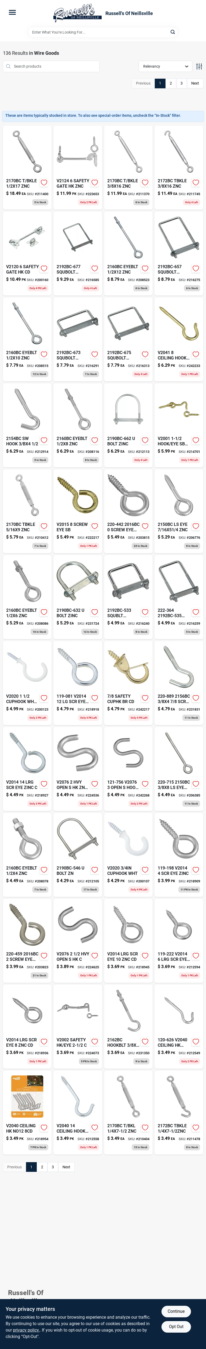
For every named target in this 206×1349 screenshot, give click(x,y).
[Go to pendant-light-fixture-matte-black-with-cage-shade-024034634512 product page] (128, 769)
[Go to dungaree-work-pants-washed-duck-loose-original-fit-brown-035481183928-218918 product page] (77, 683)
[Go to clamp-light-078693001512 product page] (128, 1113)
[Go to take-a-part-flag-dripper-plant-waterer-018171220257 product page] (178, 168)
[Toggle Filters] (199, 66)
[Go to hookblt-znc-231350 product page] (128, 1027)
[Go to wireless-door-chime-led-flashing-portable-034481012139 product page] (128, 855)
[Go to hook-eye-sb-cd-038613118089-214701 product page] (178, 425)
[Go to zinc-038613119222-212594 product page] (178, 941)
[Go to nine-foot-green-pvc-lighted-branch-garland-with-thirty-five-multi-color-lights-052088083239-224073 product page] (77, 1027)
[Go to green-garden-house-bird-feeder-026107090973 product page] (27, 254)
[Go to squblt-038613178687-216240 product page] (128, 597)
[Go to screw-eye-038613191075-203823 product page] (27, 941)
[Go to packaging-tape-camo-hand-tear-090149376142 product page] (77, 339)
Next (195, 83)
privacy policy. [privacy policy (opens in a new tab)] (26, 1330)
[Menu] (12, 12)
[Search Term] (103, 32)
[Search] (173, 31)
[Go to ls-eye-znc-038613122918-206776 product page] (178, 511)
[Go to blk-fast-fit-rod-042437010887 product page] (77, 769)
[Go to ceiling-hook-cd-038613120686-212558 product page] (77, 1113)
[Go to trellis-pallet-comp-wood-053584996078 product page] (178, 597)
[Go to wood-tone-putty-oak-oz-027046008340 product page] (77, 425)
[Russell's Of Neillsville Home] (77, 13)
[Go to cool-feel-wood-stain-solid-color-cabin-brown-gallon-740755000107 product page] (128, 339)
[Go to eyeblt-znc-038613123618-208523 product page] (128, 254)
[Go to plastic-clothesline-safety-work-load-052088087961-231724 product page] (77, 597)
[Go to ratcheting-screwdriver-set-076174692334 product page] (27, 168)
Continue (176, 1311)
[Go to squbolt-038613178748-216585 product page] (77, 254)
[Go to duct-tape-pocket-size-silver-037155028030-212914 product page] (27, 425)
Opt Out (176, 1326)
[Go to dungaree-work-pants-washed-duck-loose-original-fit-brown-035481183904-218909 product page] (178, 855)
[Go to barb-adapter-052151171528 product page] (27, 855)
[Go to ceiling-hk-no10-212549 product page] (178, 1027)
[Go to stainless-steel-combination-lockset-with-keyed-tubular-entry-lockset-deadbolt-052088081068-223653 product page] (77, 168)
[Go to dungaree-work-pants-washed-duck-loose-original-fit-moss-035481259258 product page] (27, 1027)
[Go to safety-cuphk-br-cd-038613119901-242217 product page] (128, 683)
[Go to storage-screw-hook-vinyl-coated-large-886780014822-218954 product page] (27, 1113)
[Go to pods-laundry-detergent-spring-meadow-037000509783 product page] (128, 168)
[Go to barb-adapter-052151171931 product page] (27, 597)
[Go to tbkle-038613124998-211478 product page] (178, 1113)
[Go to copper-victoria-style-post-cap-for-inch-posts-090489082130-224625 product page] (77, 941)
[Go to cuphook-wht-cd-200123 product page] (27, 683)
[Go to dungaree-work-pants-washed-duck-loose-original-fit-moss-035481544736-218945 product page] (128, 941)
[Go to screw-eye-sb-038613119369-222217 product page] (77, 511)
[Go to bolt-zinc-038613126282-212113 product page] (128, 425)
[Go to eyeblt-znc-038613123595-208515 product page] (27, 339)
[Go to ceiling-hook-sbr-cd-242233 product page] (178, 339)
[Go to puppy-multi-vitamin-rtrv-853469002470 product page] (178, 254)
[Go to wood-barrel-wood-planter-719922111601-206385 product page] (178, 769)
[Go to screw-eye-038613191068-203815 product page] (128, 511)
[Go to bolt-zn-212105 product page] (77, 855)
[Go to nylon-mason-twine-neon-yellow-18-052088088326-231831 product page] (178, 683)
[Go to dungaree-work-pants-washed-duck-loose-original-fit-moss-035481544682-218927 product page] (27, 769)
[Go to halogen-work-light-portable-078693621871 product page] (27, 511)
